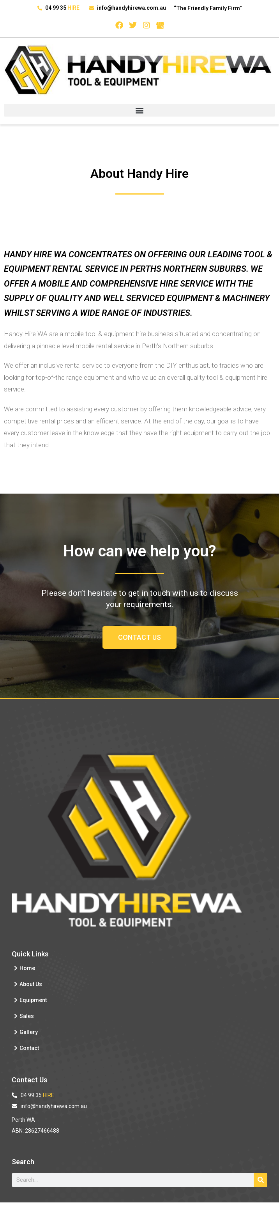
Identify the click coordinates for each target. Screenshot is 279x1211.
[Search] (260, 1180)
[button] (139, 110)
